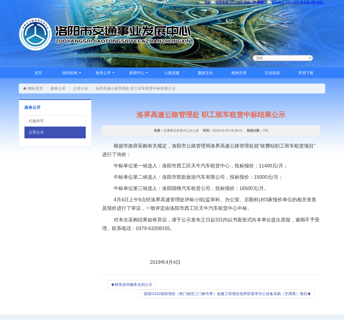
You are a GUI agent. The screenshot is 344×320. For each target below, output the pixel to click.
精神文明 (238, 73)
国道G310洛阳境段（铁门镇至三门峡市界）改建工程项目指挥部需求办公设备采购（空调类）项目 (227, 294)
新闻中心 (138, 73)
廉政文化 (205, 73)
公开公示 (80, 88)
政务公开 (105, 73)
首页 (38, 73)
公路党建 (172, 73)
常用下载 (305, 73)
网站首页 (33, 88)
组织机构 (71, 73)
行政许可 (36, 121)
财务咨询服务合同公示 (131, 284)
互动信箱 (272, 73)
